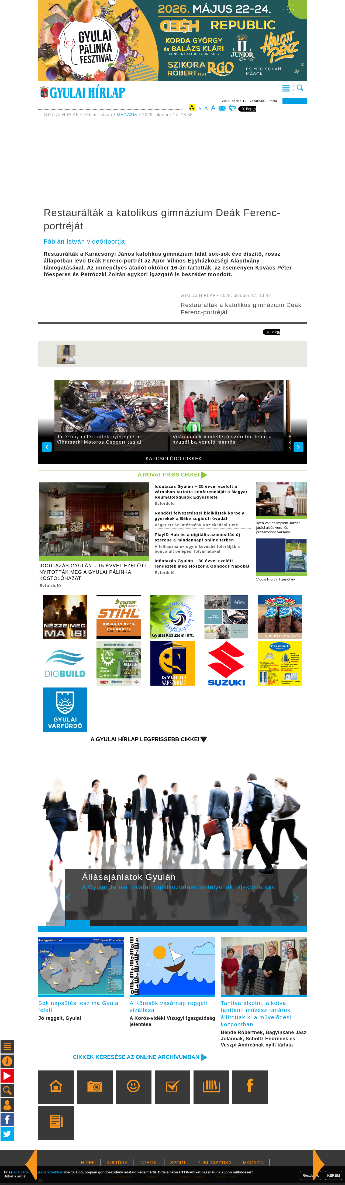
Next (299, 901)
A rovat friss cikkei (168, 475)
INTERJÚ (148, 1164)
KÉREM (333, 1175)
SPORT (178, 1164)
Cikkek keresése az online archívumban (135, 1059)
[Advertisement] (172, 163)
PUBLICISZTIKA (215, 1164)
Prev (73, 901)
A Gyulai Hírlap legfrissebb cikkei (143, 740)
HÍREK (88, 1164)
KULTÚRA (116, 1164)
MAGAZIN (127, 114)
